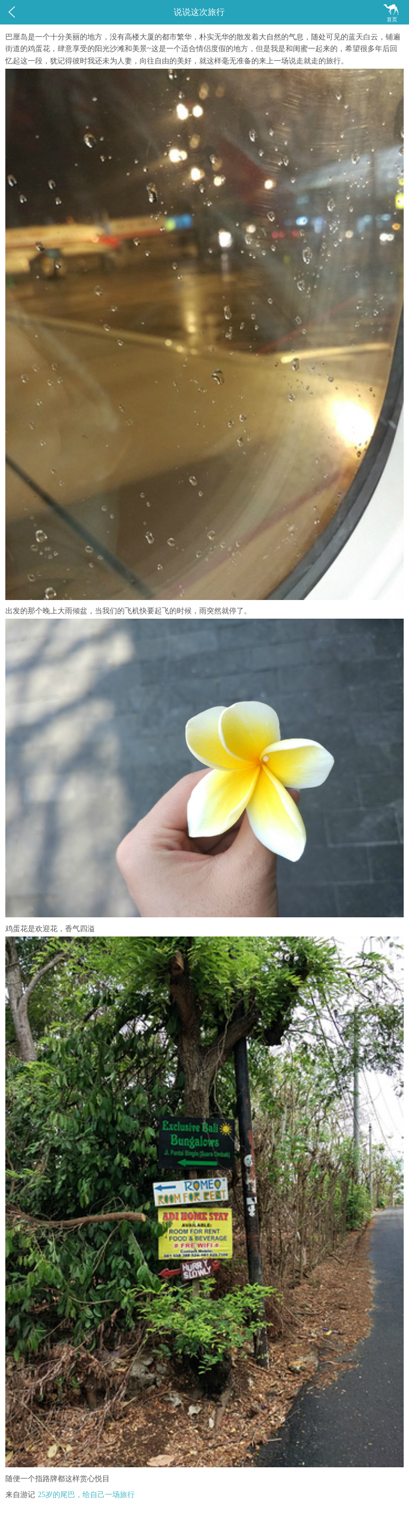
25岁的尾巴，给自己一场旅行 (86, 1495)
